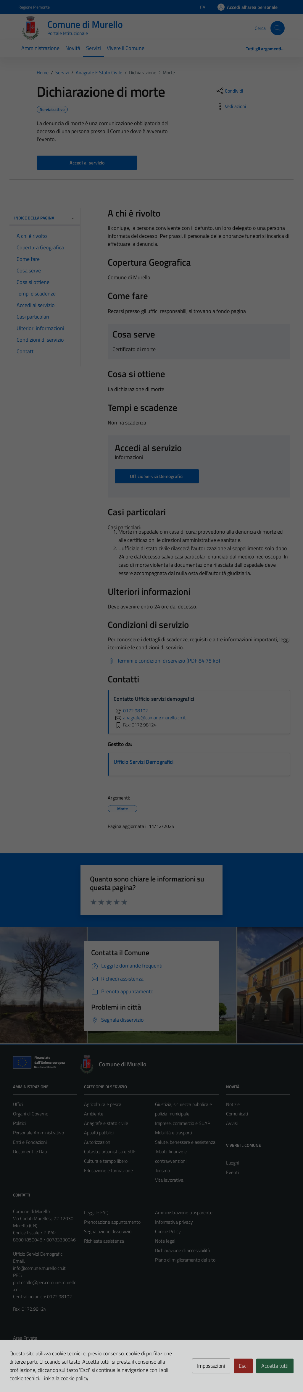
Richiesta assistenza (104, 1240)
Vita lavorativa (169, 1179)
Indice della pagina (44, 218)
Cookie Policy (168, 1231)
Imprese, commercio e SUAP (182, 1123)
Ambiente (93, 1113)
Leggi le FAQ (96, 1212)
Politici (19, 1123)
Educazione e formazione (108, 1170)
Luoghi (232, 1162)
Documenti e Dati (30, 1151)
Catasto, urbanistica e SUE (110, 1151)
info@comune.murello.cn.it (39, 1268)
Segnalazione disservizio (107, 1231)
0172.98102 (131, 710)
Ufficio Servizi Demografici (143, 762)
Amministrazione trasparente (183, 1212)
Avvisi (232, 1123)
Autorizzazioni (97, 1142)
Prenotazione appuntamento (112, 1221)
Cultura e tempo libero (106, 1161)
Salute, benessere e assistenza (185, 1142)
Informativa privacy (174, 1221)
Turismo (162, 1170)
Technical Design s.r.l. (53, 1374)
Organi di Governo (30, 1113)
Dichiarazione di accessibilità (182, 1250)
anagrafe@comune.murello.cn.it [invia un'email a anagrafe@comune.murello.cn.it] (150, 717)
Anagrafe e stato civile (106, 1123)
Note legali (165, 1240)
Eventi (232, 1172)
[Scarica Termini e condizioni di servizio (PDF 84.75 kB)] (164, 661)
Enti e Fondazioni (30, 1142)
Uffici (18, 1104)
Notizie (233, 1104)
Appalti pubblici (99, 1132)
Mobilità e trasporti (173, 1132)
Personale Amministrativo (38, 1132)
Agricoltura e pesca (102, 1104)
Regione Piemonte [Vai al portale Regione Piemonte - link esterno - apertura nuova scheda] (34, 7)
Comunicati (237, 1113)
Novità (72, 48)
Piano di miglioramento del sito (185, 1259)
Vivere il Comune (125, 48)
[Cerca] (277, 28)
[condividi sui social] (229, 91)
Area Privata (25, 1337)
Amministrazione (40, 48)
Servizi (93, 48)
